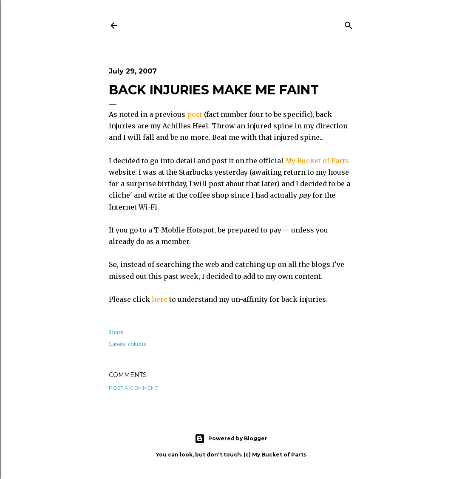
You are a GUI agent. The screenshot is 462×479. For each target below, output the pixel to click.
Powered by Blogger (231, 439)
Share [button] (116, 332)
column (137, 344)
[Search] (348, 24)
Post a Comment (133, 388)
